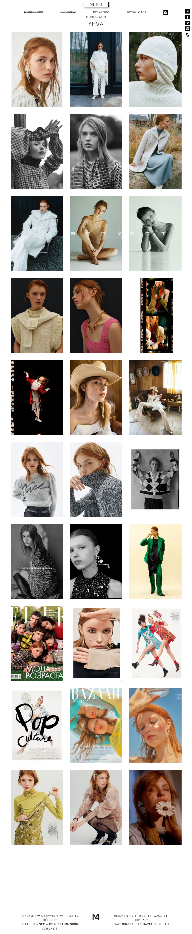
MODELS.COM (96, 17)
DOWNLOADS (136, 12)
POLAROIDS (101, 12)
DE (188, 11)
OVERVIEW (68, 12)
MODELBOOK (33, 12)
